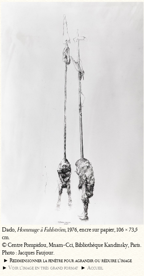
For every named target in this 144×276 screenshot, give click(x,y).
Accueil (95, 267)
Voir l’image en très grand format (43, 267)
